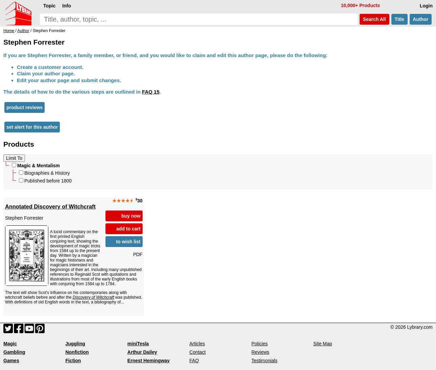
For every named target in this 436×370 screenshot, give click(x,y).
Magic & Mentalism (36, 165)
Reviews (260, 352)
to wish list (128, 241)
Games (11, 360)
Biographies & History (44, 173)
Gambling (14, 352)
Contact (197, 352)
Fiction (73, 360)
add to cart (128, 228)
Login (426, 5)
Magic (10, 343)
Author (421, 19)
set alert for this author (32, 127)
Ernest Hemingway (148, 360)
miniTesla (138, 343)
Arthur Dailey (142, 352)
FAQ (194, 360)
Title (399, 19)
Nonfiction (77, 352)
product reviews (24, 107)
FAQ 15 (151, 92)
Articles (197, 343)
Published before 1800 (45, 180)
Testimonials (264, 360)
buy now (131, 216)
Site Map (322, 343)
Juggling (75, 343)
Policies (259, 343)
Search (374, 19)
